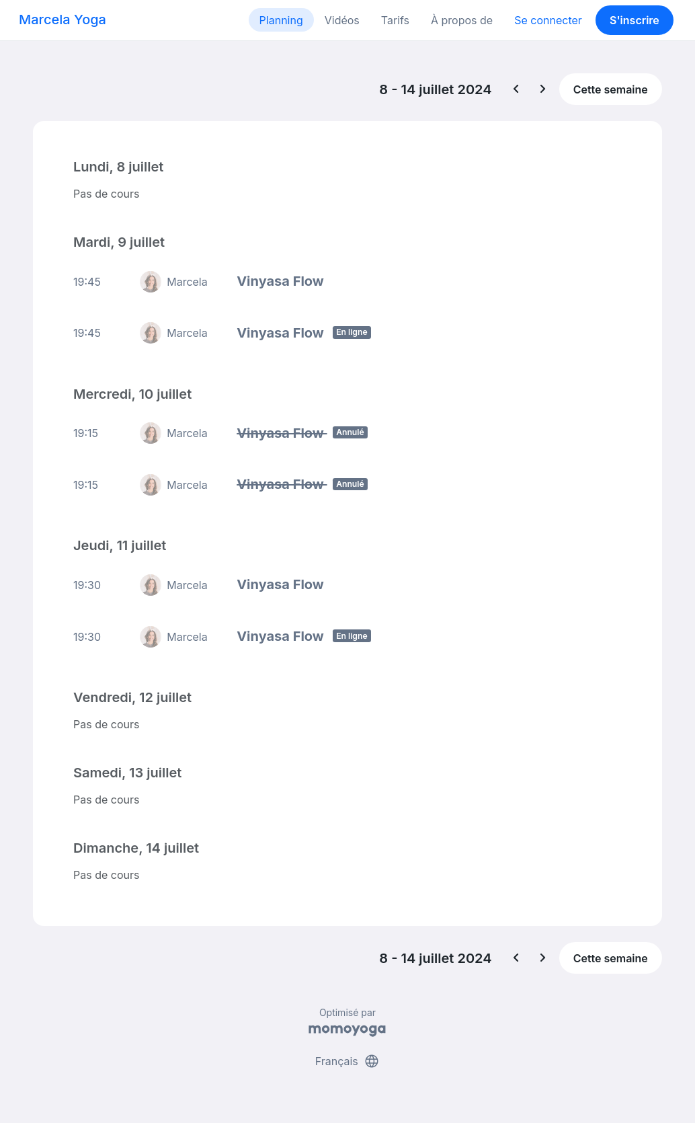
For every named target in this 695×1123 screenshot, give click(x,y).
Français (347, 1061)
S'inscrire (634, 20)
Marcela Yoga (62, 19)
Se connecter (548, 20)
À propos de (462, 20)
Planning (281, 20)
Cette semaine (610, 89)
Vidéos (342, 20)
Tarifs (395, 20)
